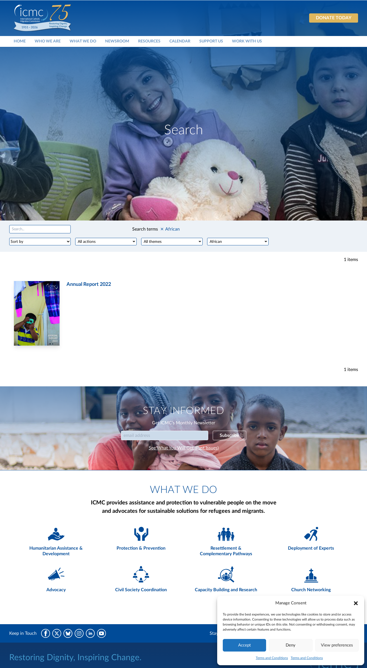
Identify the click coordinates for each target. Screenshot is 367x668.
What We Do (83, 41)
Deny (290, 645)
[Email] (164, 435)
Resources (149, 41)
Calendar (179, 41)
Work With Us (247, 41)
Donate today (333, 18)
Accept (244, 645)
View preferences (337, 645)
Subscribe (229, 435)
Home (20, 41)
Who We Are (48, 41)
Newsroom (117, 41)
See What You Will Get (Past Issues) (184, 448)
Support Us (211, 41)
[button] (356, 603)
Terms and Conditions (272, 658)
